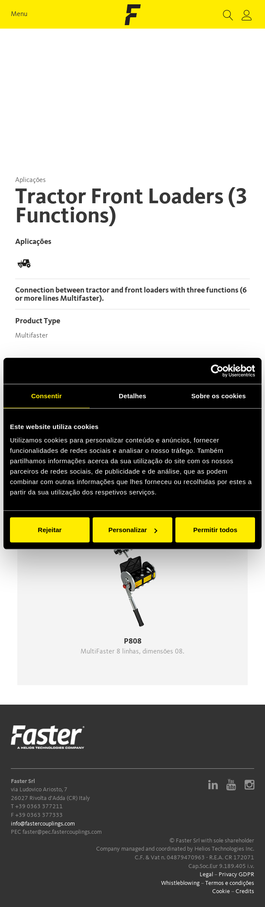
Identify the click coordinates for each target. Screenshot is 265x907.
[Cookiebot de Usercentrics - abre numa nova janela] (217, 370)
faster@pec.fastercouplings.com (62, 832)
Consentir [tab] (46, 395)
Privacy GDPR (236, 874)
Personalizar (132, 529)
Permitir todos (215, 529)
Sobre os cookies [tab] (218, 395)
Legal (206, 874)
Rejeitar (49, 529)
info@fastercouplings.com (43, 824)
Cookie (221, 891)
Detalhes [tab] (132, 395)
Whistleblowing (180, 883)
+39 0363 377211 (39, 806)
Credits (245, 891)
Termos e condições (229, 883)
